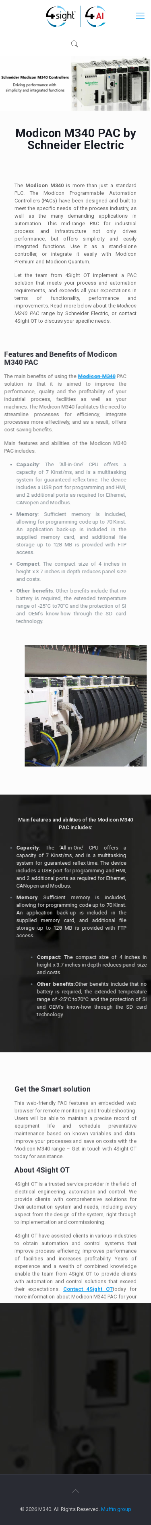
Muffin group (116, 1509)
